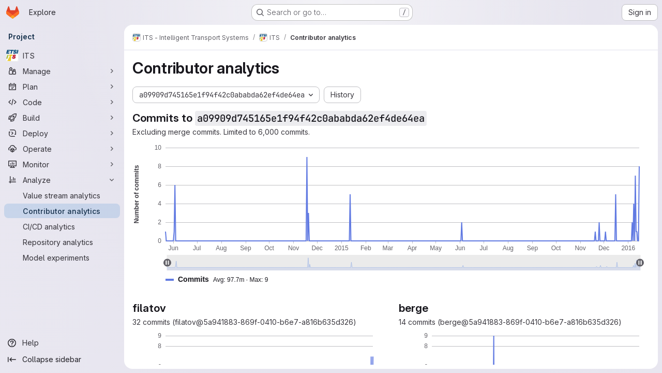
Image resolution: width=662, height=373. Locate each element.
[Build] (62, 117)
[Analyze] (62, 180)
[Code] (62, 102)
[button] (221, 279)
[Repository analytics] (62, 242)
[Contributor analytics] (62, 211)
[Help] (62, 343)
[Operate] (62, 148)
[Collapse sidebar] (62, 359)
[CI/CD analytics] (62, 226)
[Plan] (62, 86)
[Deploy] (62, 133)
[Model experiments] (62, 257)
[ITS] (62, 55)
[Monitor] (62, 164)
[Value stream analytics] (62, 195)
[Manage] (62, 71)
